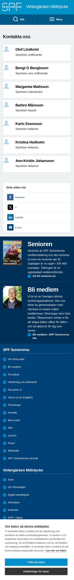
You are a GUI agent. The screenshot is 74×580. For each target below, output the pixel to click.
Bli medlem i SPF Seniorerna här (51, 336)
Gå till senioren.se (44, 276)
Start (11, 479)
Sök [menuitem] (18, 19)
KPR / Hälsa (15, 517)
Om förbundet (16, 359)
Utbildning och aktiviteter (22, 382)
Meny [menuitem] (55, 19)
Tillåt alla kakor (36, 562)
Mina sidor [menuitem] (14, 420)
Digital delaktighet (18, 494)
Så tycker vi (15, 389)
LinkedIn (19, 217)
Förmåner (14, 374)
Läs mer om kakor (56, 550)
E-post (18, 227)
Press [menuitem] (11, 443)
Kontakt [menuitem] (12, 412)
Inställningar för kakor (36, 571)
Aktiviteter (14, 502)
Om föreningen (17, 487)
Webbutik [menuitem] (13, 450)
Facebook (19, 197)
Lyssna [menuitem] (12, 435)
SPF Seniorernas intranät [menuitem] (23, 458)
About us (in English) (20, 397)
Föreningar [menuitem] (14, 404)
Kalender (13, 509)
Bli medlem (14, 366)
